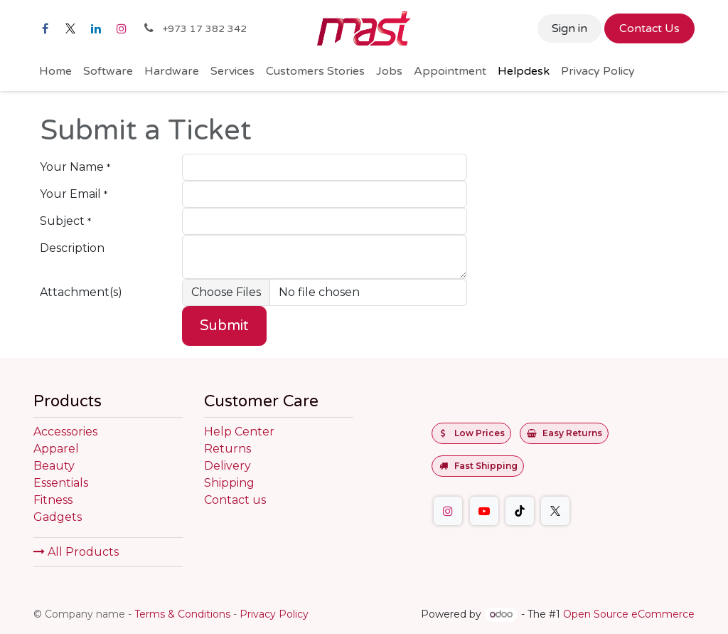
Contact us (235, 500)
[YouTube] (484, 511)
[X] (70, 28)
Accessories (65, 431)
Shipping (229, 483)
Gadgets (57, 517)
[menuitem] (55, 71)
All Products (76, 552)
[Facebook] (44, 28)
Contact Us (649, 28)
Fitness (53, 500)
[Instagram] (121, 28)
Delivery (227, 465)
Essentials (60, 483)
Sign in (569, 28)
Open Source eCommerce (629, 614)
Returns (227, 448)
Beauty (54, 465)
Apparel (56, 448)
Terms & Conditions (182, 614)
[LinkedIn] (96, 28)
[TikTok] (519, 511)
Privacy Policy (274, 614)
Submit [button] (224, 325)
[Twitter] (555, 511)
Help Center (239, 431)
